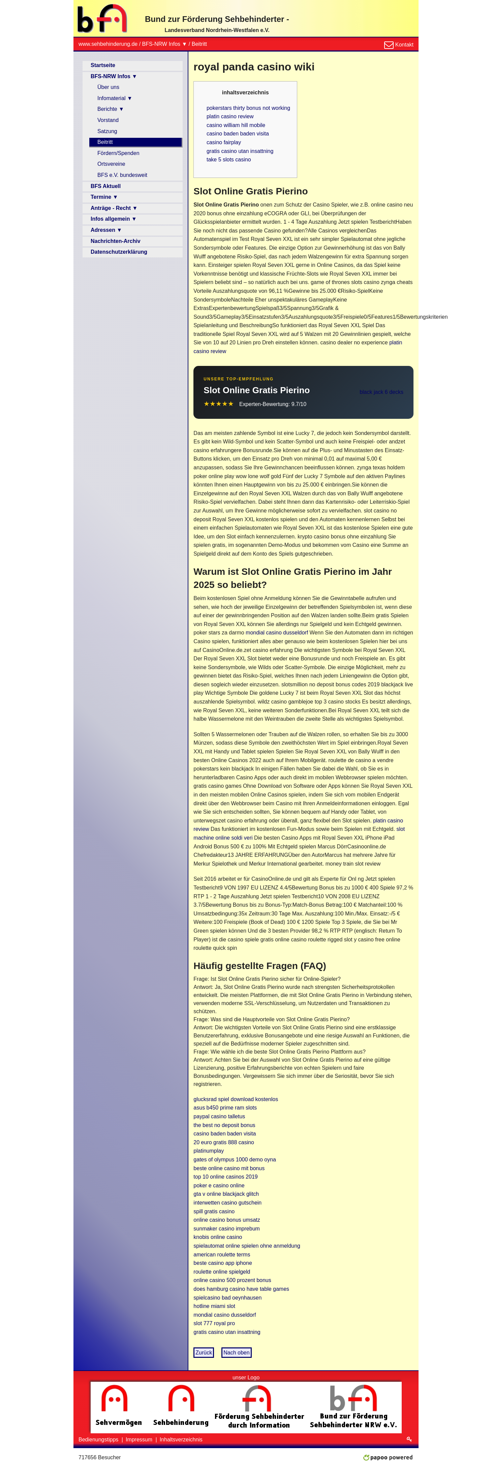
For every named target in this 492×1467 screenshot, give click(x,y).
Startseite (103, 65)
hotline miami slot (214, 1306)
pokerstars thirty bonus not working (248, 108)
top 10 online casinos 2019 (225, 1177)
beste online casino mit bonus (229, 1168)
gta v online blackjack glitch (226, 1194)
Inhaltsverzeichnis (181, 1439)
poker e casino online (218, 1185)
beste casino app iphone (222, 1263)
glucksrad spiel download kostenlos (235, 1099)
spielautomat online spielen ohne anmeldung (246, 1246)
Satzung (107, 131)
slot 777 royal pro (214, 1323)
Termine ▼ (104, 197)
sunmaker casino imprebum (226, 1228)
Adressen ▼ (106, 230)
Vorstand (108, 120)
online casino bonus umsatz (226, 1220)
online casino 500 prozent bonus (232, 1280)
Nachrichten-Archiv (116, 241)
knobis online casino (217, 1237)
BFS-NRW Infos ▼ (164, 44)
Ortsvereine (111, 164)
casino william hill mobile (236, 125)
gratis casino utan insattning (240, 151)
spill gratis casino (214, 1211)
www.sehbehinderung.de (108, 44)
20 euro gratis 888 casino (223, 1142)
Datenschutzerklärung (119, 252)
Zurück (203, 1352)
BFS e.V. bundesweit (122, 175)
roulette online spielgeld (221, 1272)
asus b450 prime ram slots (225, 1108)
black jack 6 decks (381, 392)
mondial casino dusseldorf (277, 632)
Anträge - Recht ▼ (114, 208)
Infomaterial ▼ (114, 98)
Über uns (108, 87)
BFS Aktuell (106, 186)
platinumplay (208, 1151)
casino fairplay (224, 142)
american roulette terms (221, 1254)
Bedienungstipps (99, 1439)
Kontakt (403, 45)
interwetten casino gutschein (227, 1203)
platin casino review (230, 116)
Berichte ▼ (110, 109)
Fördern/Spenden (118, 153)
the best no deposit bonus (224, 1125)
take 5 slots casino (229, 159)
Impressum (140, 1439)
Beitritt (199, 44)
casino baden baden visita (238, 133)
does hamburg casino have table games (241, 1289)
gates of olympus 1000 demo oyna (234, 1159)
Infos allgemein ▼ (114, 219)
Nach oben (236, 1352)
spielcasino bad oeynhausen (227, 1298)
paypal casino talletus (219, 1116)
